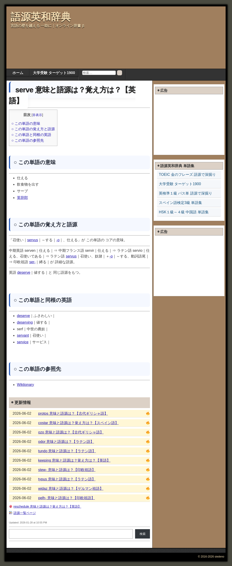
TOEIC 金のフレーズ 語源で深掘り (187, 174)
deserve (23, 272)
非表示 (37, 115)
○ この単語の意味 (25, 123)
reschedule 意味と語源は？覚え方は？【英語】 (47, 506)
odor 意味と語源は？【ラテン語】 (66, 442)
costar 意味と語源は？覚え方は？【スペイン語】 (78, 423)
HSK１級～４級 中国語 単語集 (184, 212)
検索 (143, 534)
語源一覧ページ (24, 513)
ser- (32, 262)
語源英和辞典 (41, 16)
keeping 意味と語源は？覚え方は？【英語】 (74, 460)
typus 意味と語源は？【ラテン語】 (67, 479)
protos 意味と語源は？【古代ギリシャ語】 (73, 413)
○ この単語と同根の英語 (31, 135)
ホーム (17, 73)
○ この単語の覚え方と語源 (33, 129)
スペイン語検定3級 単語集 (180, 203)
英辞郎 (22, 198)
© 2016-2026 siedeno (211, 556)
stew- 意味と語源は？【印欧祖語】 (67, 470)
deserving (25, 322)
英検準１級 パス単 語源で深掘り (185, 193)
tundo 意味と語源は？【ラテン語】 (67, 451)
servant (23, 335)
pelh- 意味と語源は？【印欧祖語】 (66, 498)
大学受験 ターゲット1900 (54, 73)
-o (57, 240)
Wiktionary (25, 385)
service (23, 342)
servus (32, 240)
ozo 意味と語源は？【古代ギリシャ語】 (71, 432)
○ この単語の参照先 (27, 140)
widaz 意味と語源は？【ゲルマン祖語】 (70, 488)
